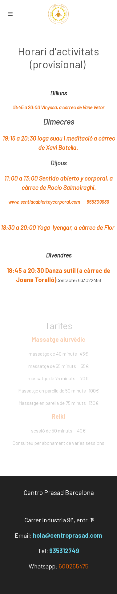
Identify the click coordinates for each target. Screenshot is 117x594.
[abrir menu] (10, 14)
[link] (58, 14)
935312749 (64, 550)
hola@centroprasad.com (67, 535)
